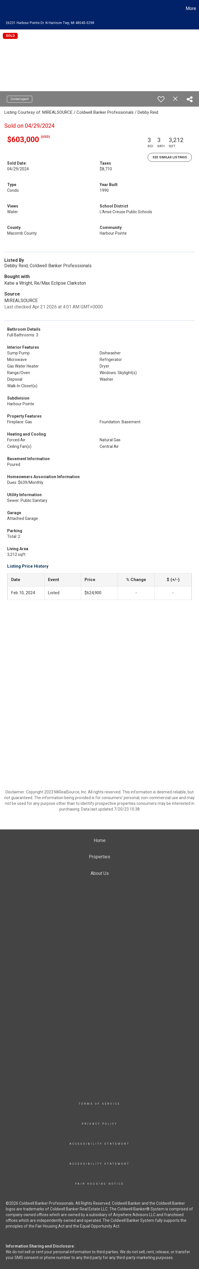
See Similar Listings (169, 157)
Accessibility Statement (99, 1143)
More (191, 8)
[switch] (161, 99)
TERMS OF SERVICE (99, 1103)
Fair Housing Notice (99, 1183)
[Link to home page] (7, 8)
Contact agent (20, 99)
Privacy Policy (99, 1123)
